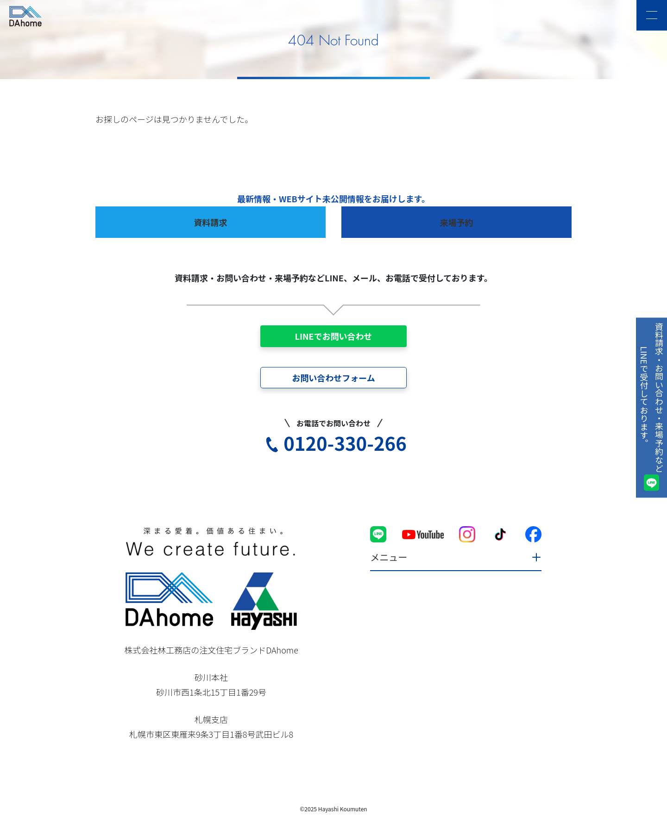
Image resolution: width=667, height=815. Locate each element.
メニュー (388, 557)
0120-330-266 (345, 442)
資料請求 (210, 222)
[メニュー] (651, 15)
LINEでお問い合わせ (333, 336)
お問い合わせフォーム (333, 378)
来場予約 (456, 222)
